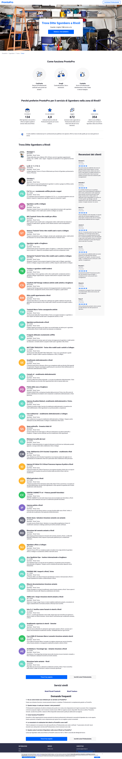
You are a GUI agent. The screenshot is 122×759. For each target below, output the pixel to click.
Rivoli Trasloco (72, 691)
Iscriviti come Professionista (82, 677)
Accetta (97, 757)
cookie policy (38, 755)
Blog (20, 751)
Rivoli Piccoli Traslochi (52, 691)
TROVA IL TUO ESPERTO (61, 32)
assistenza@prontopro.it (82, 748)
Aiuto (20, 748)
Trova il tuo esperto (46, 677)
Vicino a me (50, 748)
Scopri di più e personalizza (28, 757)
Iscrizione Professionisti (111, 2)
